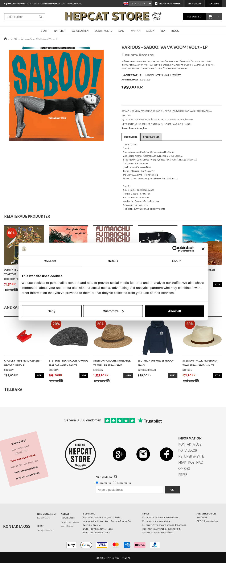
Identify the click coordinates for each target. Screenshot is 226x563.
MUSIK (150, 31)
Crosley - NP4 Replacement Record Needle (22, 363)
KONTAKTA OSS (189, 444)
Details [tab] (113, 261)
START (44, 31)
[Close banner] (203, 248)
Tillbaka (13, 389)
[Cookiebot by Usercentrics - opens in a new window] (175, 249)
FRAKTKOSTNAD (190, 462)
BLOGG (175, 31)
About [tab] (176, 261)
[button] (210, 16)
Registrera (105, 483)
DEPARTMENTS (103, 31)
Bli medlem (194, 3)
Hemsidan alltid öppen (26, 470)
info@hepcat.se (45, 530)
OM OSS (184, 468)
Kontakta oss (16, 526)
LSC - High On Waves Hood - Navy (156, 363)
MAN (121, 31)
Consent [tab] (50, 261)
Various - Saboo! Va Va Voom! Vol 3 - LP (39, 39)
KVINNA (135, 31)
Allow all (174, 311)
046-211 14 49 (43, 518)
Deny (52, 311)
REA (162, 31)
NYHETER (59, 31)
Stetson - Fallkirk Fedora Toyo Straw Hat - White (199, 363)
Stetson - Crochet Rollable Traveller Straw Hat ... (112, 363)
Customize (113, 311)
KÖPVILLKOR (187, 450)
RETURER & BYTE (191, 456)
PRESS (182, 474)
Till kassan (193, 16)
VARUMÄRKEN (80, 31)
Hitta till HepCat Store (28, 475)
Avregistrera (124, 483)
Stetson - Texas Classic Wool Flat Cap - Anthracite (68, 363)
